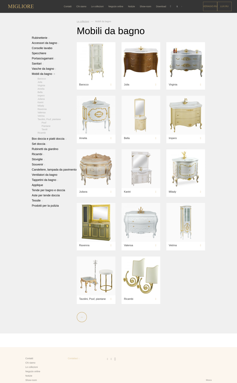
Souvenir (38, 164)
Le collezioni (98, 6)
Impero (41, 95)
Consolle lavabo (42, 48)
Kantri (41, 102)
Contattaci (73, 358)
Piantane (46, 126)
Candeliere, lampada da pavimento (54, 169)
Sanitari (38, 63)
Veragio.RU (210, 6)
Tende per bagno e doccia (48, 190)
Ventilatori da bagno (44, 174)
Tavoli (44, 129)
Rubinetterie (40, 37)
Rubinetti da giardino (45, 148)
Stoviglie (38, 159)
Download (162, 6)
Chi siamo (82, 6)
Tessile (37, 200)
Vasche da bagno (44, 68)
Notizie (132, 6)
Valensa (42, 112)
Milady (41, 105)
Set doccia (39, 143)
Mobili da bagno (43, 73)
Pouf (44, 122)
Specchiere (39, 53)
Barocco (42, 78)
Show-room (146, 6)
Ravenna (42, 109)
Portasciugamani (43, 58)
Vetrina (41, 116)
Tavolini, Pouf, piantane (49, 119)
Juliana (41, 99)
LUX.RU (224, 6)
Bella (40, 92)
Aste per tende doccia (46, 195)
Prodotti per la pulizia (45, 205)
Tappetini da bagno (45, 179)
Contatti (68, 6)
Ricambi (42, 132)
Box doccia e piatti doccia (49, 138)
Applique (37, 184)
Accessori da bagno (45, 43)
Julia (40, 82)
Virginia (41, 85)
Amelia (41, 89)
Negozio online (116, 6)
